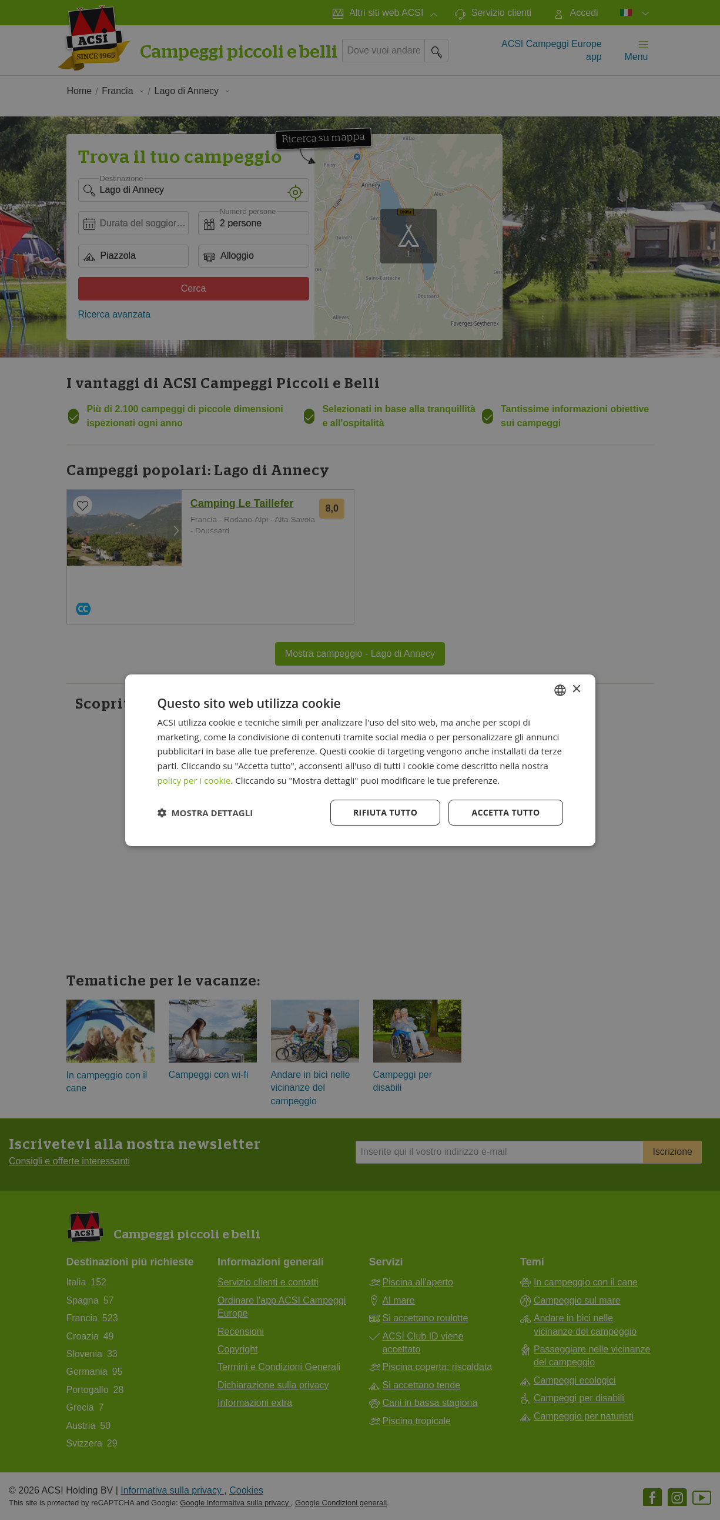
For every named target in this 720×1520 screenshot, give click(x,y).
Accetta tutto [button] (505, 812)
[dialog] (360, 760)
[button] (205, 812)
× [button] (576, 689)
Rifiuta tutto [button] (385, 812)
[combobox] (560, 690)
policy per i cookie (194, 780)
